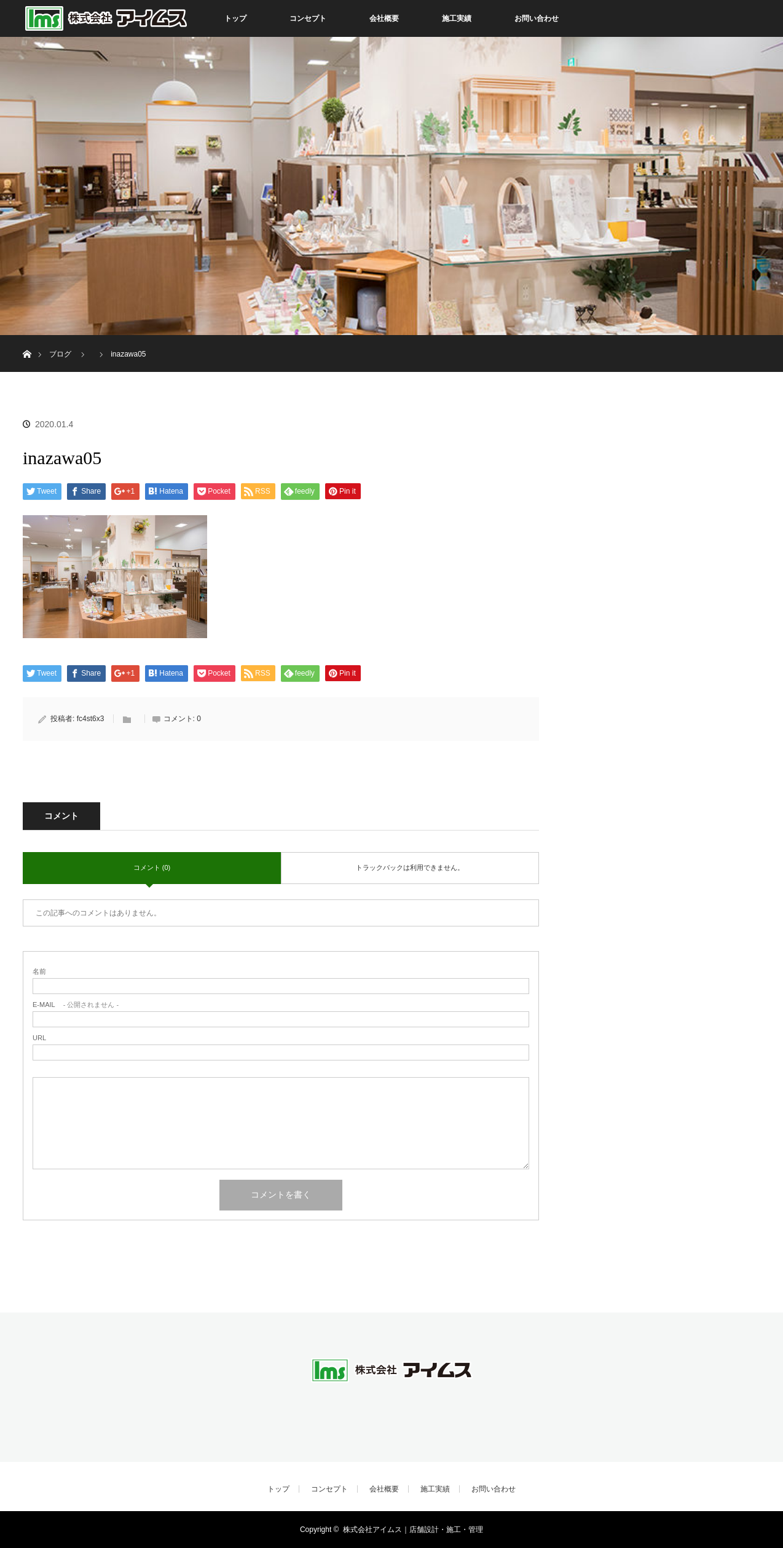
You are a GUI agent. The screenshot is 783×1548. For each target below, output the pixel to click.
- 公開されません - (76, 1004)
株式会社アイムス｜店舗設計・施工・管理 (413, 1529)
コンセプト (307, 18)
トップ (235, 18)
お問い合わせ (536, 18)
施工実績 (456, 18)
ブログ (60, 354)
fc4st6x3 (90, 718)
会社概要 (384, 18)
